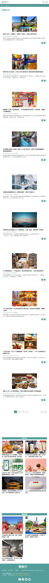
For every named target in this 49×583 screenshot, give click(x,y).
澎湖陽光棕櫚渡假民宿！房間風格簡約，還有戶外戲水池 (18, 192)
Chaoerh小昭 (15, 74)
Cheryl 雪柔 (15, 153)
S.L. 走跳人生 (15, 194)
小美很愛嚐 (15, 36)
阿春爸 (14, 232)
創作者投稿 (4, 570)
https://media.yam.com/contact (22, 575)
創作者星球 (10, 570)
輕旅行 (5, 2)
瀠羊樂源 (14, 273)
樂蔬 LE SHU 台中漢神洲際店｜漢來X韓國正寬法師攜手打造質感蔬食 (22, 391)
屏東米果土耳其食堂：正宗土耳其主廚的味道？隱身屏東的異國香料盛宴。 (23, 72)
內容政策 (17, 570)
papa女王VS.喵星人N (17, 393)
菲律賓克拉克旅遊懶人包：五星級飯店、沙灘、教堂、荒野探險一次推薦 (23, 230)
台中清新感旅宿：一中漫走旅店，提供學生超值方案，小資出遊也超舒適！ (23, 271)
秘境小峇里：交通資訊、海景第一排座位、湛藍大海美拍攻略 (20, 34)
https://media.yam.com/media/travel (21, 573)
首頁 (2, 5)
